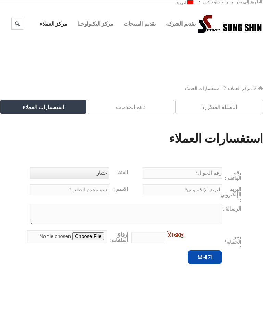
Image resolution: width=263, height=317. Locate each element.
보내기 (205, 257)
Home (260, 88)
